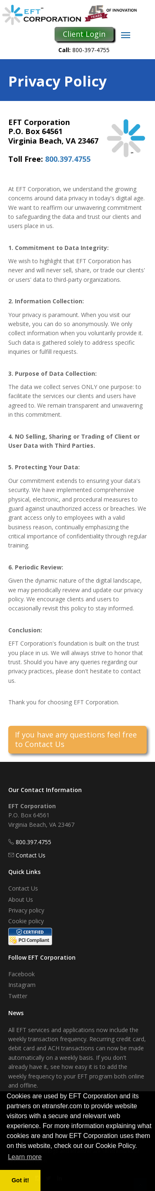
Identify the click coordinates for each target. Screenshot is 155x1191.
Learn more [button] (25, 1156)
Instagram (22, 985)
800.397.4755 (68, 159)
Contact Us (30, 855)
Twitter (17, 996)
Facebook (21, 974)
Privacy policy (26, 910)
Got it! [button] (20, 1180)
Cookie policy (26, 921)
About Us (20, 899)
